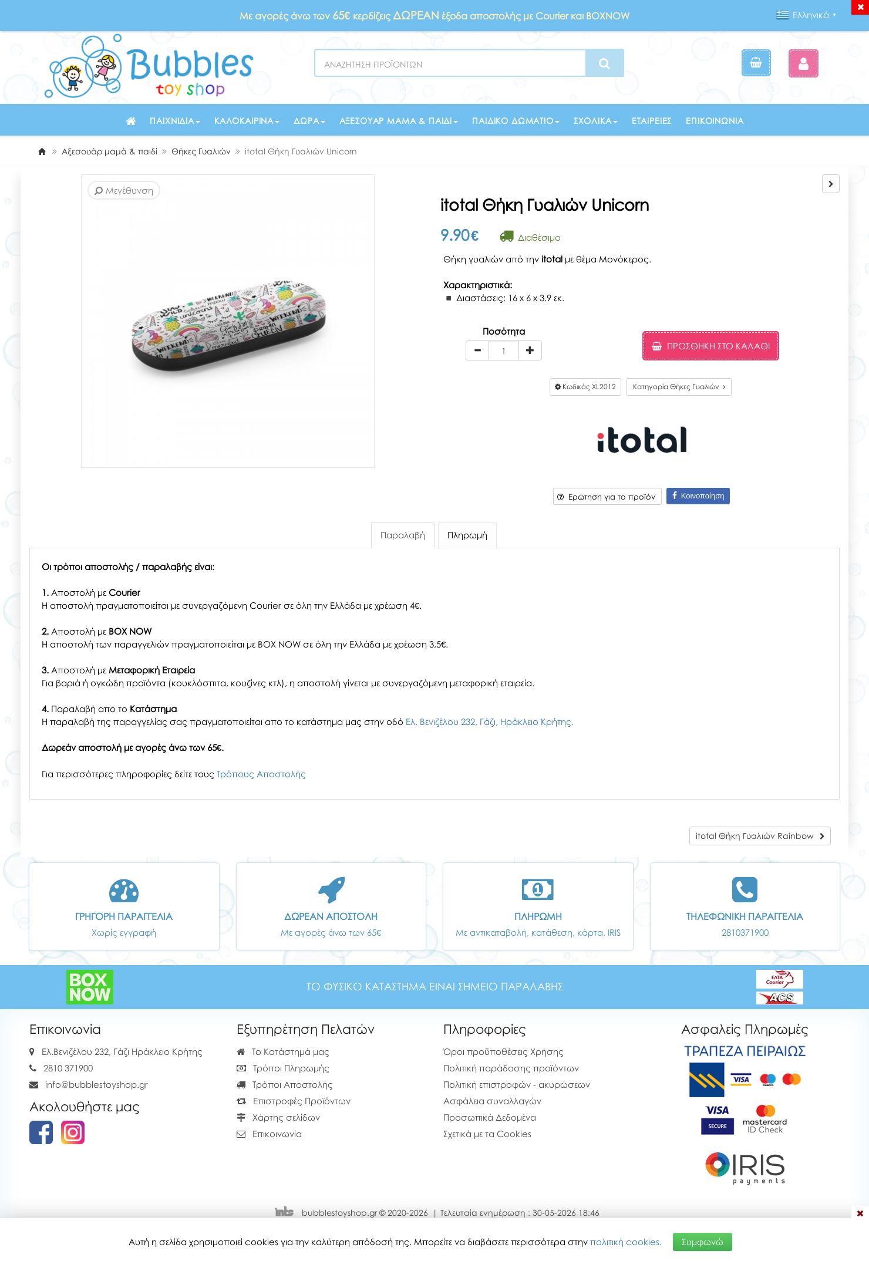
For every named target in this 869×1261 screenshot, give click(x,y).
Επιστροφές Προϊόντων (294, 1100)
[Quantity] (504, 350)
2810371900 (745, 932)
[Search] (604, 63)
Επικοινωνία (714, 121)
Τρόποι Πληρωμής (283, 1068)
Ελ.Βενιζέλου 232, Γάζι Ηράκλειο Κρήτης (122, 1051)
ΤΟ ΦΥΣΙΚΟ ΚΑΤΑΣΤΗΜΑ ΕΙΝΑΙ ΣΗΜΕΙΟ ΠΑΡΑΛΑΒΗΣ (434, 986)
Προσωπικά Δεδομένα (489, 1117)
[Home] (41, 151)
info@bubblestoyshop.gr (96, 1084)
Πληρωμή (467, 535)
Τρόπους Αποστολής (261, 773)
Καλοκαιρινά (246, 121)
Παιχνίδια (175, 121)
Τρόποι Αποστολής (285, 1084)
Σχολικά (596, 121)
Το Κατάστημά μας (283, 1051)
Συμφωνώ (702, 1241)
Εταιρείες (652, 121)
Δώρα (309, 121)
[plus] (530, 350)
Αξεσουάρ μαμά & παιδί (399, 121)
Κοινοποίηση (698, 495)
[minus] (477, 350)
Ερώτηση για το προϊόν (606, 496)
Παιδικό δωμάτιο (516, 121)
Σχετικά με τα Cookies (487, 1133)
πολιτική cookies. (626, 1241)
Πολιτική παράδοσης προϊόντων (511, 1068)
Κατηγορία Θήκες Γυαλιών (679, 386)
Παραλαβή (402, 535)
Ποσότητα (504, 331)
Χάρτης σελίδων (278, 1117)
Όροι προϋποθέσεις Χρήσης (503, 1051)
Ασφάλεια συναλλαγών (492, 1100)
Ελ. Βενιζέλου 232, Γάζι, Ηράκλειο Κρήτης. (490, 721)
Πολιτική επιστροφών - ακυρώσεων (516, 1084)
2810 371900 (68, 1068)
